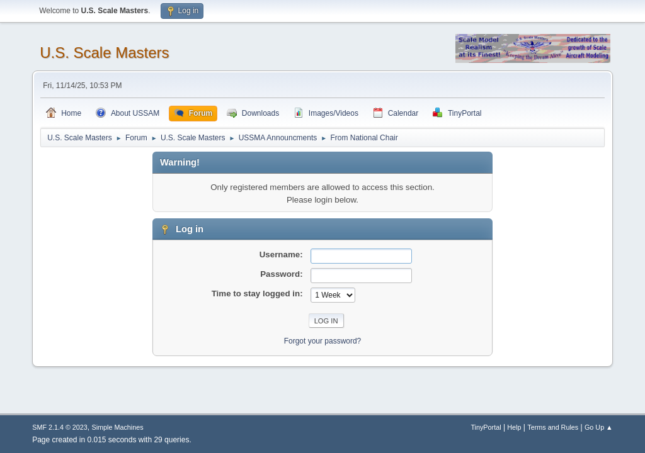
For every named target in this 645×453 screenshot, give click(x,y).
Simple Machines (118, 427)
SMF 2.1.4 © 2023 (60, 427)
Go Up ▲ (599, 427)
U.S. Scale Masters (104, 52)
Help (514, 427)
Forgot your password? (323, 341)
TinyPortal (486, 427)
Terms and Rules (552, 427)
